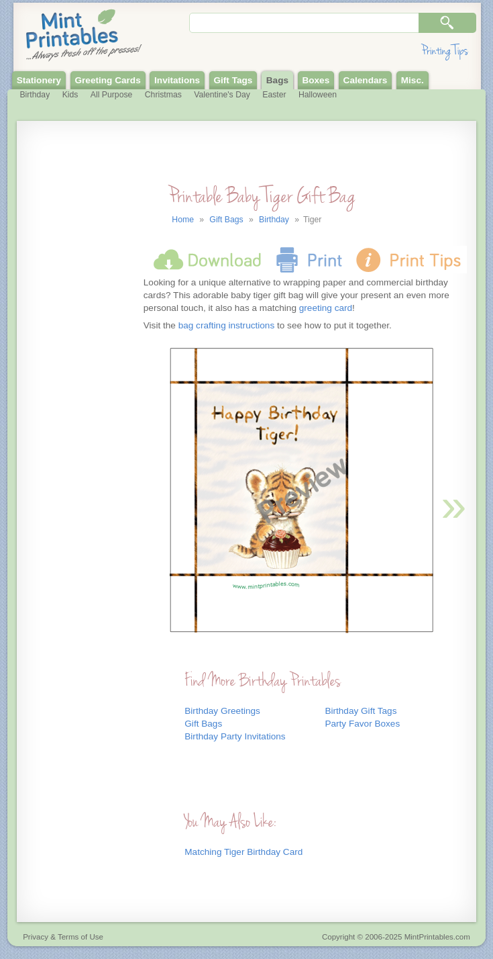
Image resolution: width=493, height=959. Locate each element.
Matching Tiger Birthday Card (243, 852)
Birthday (34, 94)
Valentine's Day (222, 94)
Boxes (315, 80)
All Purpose (112, 94)
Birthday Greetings (222, 711)
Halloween (317, 94)
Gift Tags (232, 80)
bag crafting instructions (226, 325)
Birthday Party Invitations (234, 736)
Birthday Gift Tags (360, 711)
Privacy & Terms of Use (63, 937)
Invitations (177, 80)
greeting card (325, 308)
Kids (70, 94)
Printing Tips (444, 50)
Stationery (39, 80)
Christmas (163, 94)
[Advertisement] (78, 404)
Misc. (412, 80)
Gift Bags (203, 724)
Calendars (365, 80)
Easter (274, 94)
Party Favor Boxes (362, 724)
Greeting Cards (108, 80)
